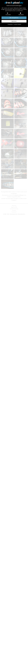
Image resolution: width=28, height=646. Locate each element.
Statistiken (21, 14)
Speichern (14, 21)
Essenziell (8, 14)
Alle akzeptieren (14, 17)
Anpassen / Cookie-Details (14, 24)
